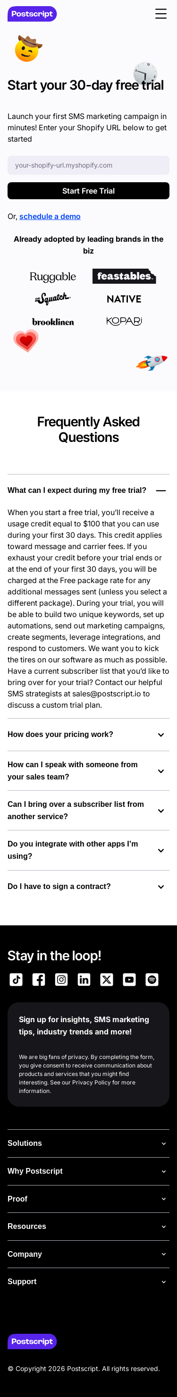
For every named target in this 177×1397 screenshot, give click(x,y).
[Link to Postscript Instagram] (61, 981)
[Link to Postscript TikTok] (16, 981)
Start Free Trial (88, 190)
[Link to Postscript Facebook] (38, 981)
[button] (160, 13)
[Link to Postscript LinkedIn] (84, 981)
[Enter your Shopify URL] (88, 165)
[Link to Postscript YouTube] (129, 981)
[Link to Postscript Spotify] (151, 981)
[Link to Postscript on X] (106, 981)
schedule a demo (50, 216)
